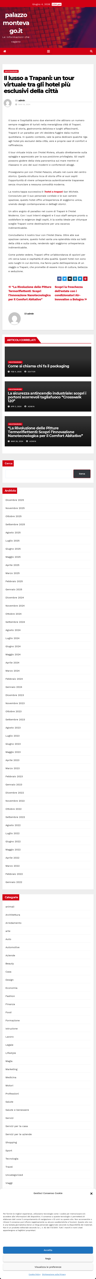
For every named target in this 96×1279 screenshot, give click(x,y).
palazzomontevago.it (16, 23)
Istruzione (11, 1028)
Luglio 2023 (12, 735)
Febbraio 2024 (14, 678)
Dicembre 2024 (14, 597)
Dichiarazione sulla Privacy (54, 1274)
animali (9, 906)
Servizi (9, 1118)
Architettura (12, 914)
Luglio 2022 (12, 833)
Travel (9, 1166)
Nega (48, 1258)
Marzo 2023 (12, 768)
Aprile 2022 (12, 857)
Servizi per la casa (16, 1126)
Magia (8, 1061)
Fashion (10, 996)
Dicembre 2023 (14, 695)
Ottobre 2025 (13, 516)
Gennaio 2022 (13, 882)
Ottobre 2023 (13, 711)
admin (21, 100)
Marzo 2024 (12, 670)
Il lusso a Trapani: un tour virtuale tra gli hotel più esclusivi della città (39, 84)
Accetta (48, 1250)
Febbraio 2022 (14, 874)
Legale (9, 1044)
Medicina (10, 1077)
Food (8, 1012)
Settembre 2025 (15, 524)
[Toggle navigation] (48, 51)
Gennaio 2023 (13, 784)
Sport (8, 1150)
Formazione (12, 1020)
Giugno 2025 (13, 548)
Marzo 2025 (12, 573)
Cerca (9, 463)
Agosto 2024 (13, 630)
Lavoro (9, 1036)
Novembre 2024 (15, 605)
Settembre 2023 (15, 719)
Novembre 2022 (15, 800)
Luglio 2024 (12, 638)
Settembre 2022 (15, 817)
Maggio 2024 (13, 654)
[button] (91, 1193)
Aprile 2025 (12, 565)
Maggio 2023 (13, 752)
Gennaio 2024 (13, 687)
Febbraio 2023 (14, 776)
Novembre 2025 (15, 508)
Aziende (10, 955)
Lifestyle (10, 1053)
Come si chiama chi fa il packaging (38, 366)
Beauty (9, 963)
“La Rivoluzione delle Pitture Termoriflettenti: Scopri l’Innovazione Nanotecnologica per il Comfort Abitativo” (45, 432)
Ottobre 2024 (13, 613)
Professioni (12, 1093)
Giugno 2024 (13, 646)
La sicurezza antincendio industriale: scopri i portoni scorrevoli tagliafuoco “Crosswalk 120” (47, 397)
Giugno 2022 (13, 841)
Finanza (10, 1004)
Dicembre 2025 (14, 500)
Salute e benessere (17, 1109)
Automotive (12, 947)
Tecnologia (11, 1158)
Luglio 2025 (12, 540)
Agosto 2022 (13, 825)
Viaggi (9, 1183)
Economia (11, 987)
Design (9, 979)
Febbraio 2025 (14, 581)
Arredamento (13, 922)
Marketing (11, 1069)
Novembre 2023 (15, 703)
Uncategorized (11, 71)
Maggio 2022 (13, 849)
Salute (9, 1101)
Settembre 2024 (15, 621)
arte (7, 931)
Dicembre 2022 (14, 792)
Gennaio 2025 (13, 589)
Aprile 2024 (12, 662)
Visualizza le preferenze (48, 1267)
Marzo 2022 (12, 865)
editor (29, 372)
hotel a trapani (54, 191)
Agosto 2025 (13, 532)
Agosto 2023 (13, 727)
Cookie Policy (35, 1274)
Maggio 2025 (13, 556)
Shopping (11, 1142)
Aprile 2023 (12, 760)
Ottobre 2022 (13, 808)
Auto (8, 939)
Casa (8, 971)
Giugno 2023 (13, 743)
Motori (9, 1085)
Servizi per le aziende (18, 1134)
